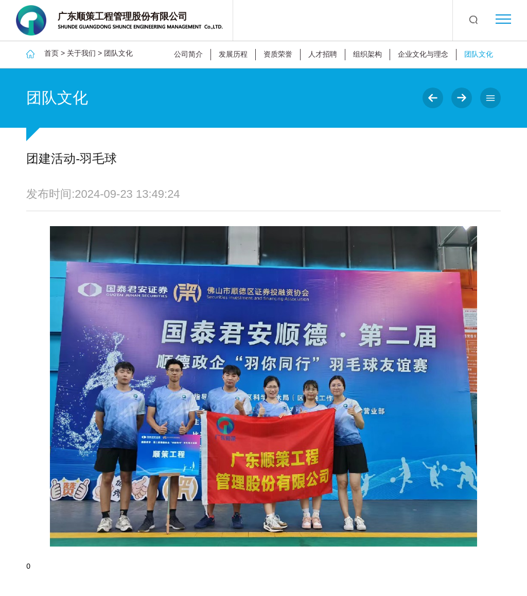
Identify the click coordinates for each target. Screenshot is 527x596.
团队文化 (118, 53)
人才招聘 (322, 54)
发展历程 (233, 54)
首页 (51, 53)
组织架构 (367, 54)
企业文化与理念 (423, 54)
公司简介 (188, 54)
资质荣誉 (278, 54)
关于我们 (81, 53)
